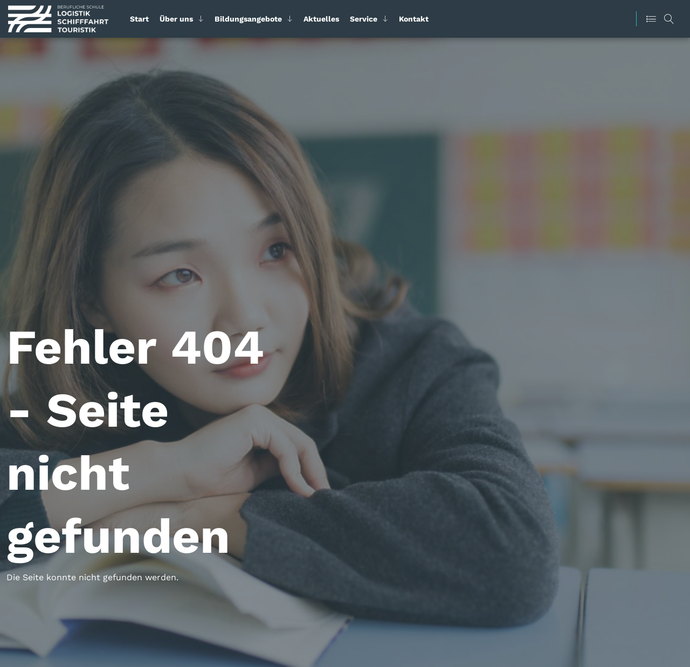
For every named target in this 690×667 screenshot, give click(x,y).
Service (363, 18)
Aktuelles (321, 18)
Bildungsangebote (248, 18)
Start (139, 18)
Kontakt (414, 18)
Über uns (176, 18)
